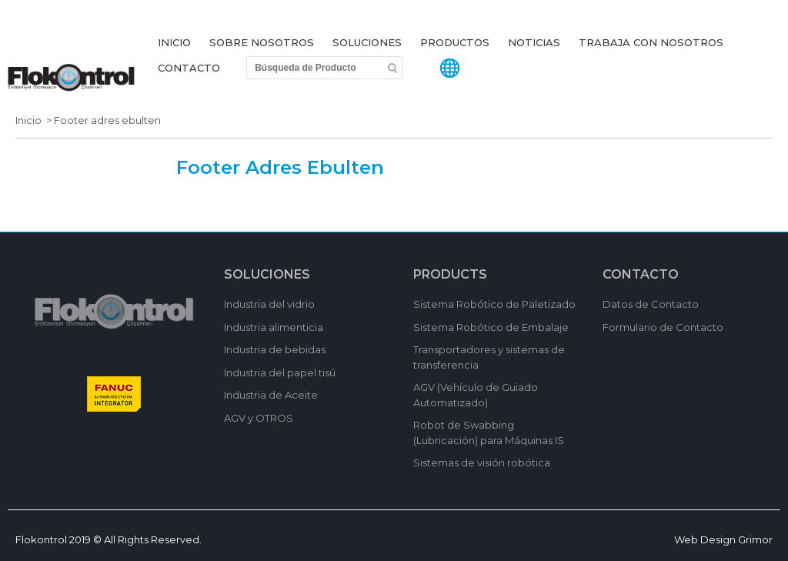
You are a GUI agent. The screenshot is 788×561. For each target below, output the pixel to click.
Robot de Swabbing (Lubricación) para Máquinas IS (488, 432)
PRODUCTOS (454, 42)
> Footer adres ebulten (101, 120)
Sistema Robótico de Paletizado (494, 304)
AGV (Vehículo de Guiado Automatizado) (475, 395)
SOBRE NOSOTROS (261, 42)
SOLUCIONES (367, 42)
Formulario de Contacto (663, 327)
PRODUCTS (450, 274)
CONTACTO (189, 68)
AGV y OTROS (258, 418)
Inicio (28, 120)
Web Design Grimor (723, 539)
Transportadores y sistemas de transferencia (489, 357)
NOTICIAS (534, 42)
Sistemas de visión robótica (481, 462)
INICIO (174, 42)
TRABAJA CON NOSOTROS (651, 42)
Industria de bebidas (275, 349)
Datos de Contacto (651, 304)
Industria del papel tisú (280, 372)
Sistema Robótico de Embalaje (491, 327)
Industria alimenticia (273, 327)
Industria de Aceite (271, 395)
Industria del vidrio (269, 304)
